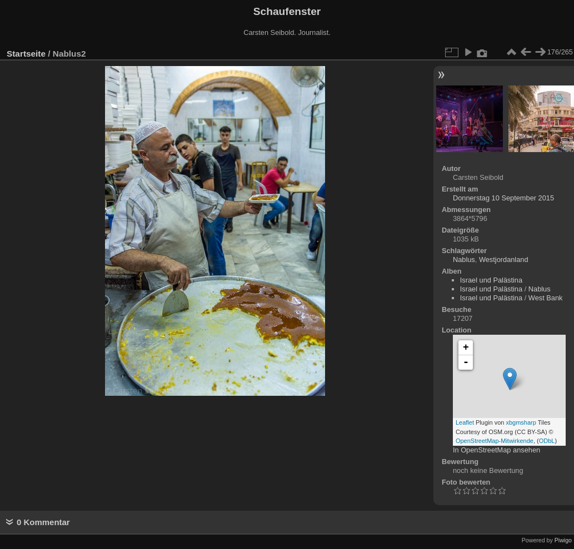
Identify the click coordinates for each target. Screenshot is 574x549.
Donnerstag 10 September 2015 (503, 198)
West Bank (545, 298)
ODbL (547, 440)
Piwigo (563, 540)
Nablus (464, 259)
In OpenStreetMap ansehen (496, 450)
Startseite (26, 53)
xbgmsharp (521, 422)
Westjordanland (503, 259)
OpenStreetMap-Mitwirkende (494, 440)
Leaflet (465, 422)
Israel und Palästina (491, 280)
